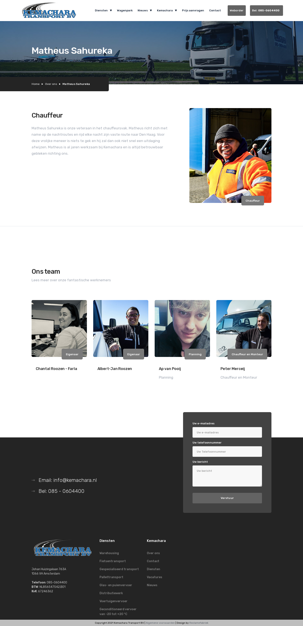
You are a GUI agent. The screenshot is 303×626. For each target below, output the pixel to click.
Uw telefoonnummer (207, 442)
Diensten (153, 569)
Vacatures (154, 577)
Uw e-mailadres (203, 423)
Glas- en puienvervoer (116, 585)
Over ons (51, 84)
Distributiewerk (111, 593)
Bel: (266, 10)
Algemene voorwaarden (160, 622)
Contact (215, 10)
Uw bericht (200, 461)
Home (36, 84)
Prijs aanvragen (193, 10)
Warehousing (109, 553)
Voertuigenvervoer (114, 601)
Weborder (237, 10)
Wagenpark (125, 10)
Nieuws (152, 585)
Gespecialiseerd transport (119, 569)
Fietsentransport (113, 561)
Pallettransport (111, 577)
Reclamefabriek (198, 622)
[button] (103, 10)
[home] (51, 10)
